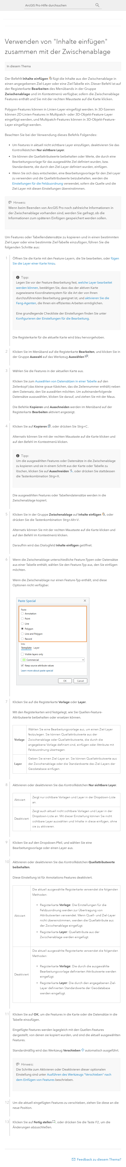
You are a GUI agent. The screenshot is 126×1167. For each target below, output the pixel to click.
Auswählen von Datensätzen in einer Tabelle (66, 381)
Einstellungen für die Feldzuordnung (37, 183)
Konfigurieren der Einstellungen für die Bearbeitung (52, 318)
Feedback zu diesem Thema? (99, 1159)
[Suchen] (97, 5)
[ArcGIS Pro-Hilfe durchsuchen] (59, 5)
